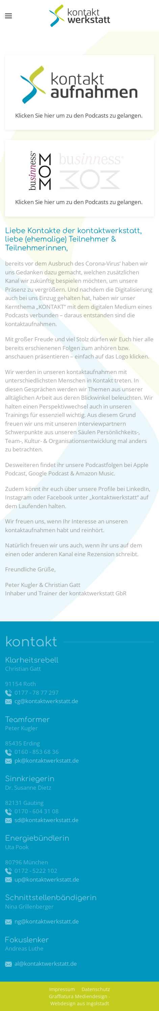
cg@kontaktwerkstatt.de (45, 701)
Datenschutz (96, 989)
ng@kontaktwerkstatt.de (46, 921)
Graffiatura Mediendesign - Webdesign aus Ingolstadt (79, 1000)
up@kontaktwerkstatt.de (46, 879)
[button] (8, 15)
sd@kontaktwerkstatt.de (46, 820)
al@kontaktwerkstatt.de (45, 963)
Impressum (62, 989)
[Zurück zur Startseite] (79, 15)
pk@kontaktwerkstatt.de (45, 760)
